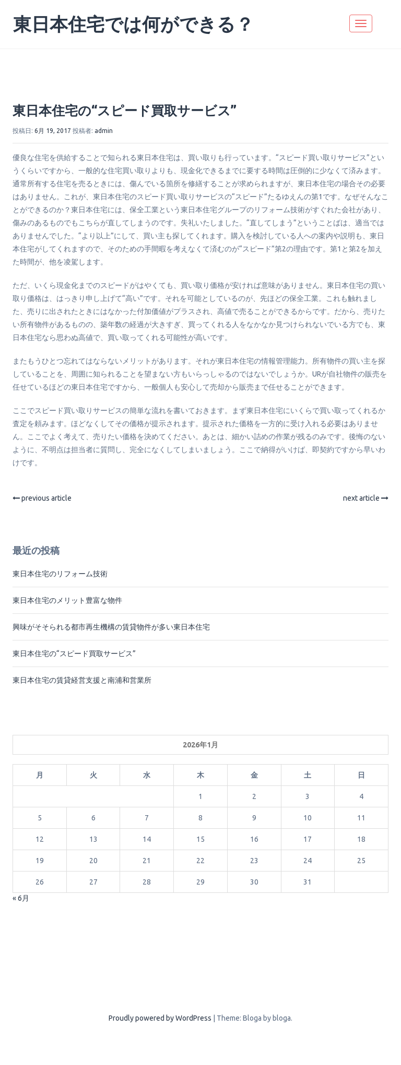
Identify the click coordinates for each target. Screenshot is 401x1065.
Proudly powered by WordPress (160, 1018)
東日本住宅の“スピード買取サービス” (125, 110)
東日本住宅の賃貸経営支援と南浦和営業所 (82, 680)
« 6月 (21, 898)
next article (365, 498)
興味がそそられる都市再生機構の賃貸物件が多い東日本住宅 (111, 627)
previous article (42, 498)
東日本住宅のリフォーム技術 (60, 574)
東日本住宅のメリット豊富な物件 (67, 600)
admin (104, 130)
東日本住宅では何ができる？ (133, 24)
